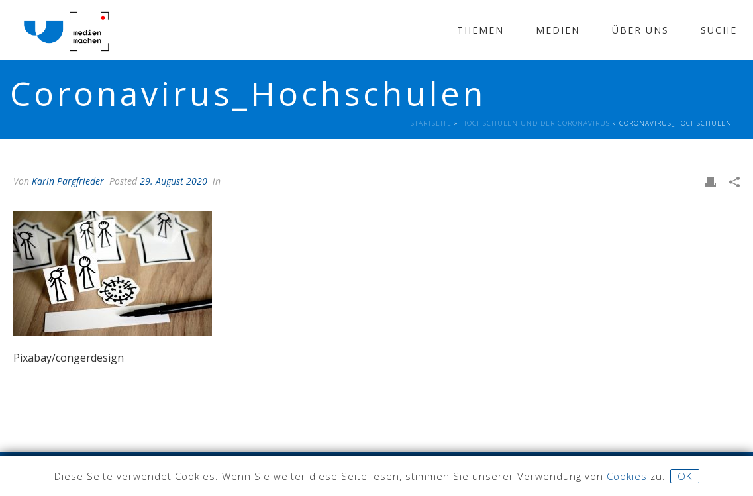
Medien (558, 30)
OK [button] (685, 476)
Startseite (431, 123)
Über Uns (640, 30)
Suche (719, 30)
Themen (480, 30)
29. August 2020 (173, 181)
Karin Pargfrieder (68, 181)
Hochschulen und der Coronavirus (535, 123)
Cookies (627, 476)
